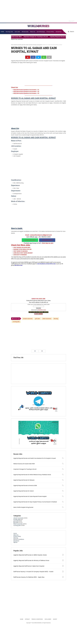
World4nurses (42, 310)
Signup (15, 542)
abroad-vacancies (17, 44)
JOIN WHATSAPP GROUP (30, 240)
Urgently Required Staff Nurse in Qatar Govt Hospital (28, 566)
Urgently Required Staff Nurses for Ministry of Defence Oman (31, 561)
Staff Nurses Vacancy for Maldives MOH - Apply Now (28, 577)
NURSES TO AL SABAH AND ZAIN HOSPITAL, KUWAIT (34, 49)
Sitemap (15, 538)
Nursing (34, 44)
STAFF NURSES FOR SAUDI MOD (21, 247)
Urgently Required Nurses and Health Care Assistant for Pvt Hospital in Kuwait (34, 458)
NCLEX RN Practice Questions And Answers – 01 (26, 90)
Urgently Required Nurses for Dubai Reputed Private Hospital (29, 497)
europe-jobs (16, 520)
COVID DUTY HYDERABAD (20, 255)
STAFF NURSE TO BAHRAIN (20, 251)
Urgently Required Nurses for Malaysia (23, 480)
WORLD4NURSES (38, 26)
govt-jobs (16, 521)
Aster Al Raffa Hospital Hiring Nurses (23, 507)
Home (12, 44)
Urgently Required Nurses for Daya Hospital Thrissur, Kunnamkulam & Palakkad (35, 502)
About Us (15, 535)
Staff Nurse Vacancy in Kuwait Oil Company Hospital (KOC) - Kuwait (33, 572)
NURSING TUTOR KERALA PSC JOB (22, 249)
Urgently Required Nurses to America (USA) (25, 486)
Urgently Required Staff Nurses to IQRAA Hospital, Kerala (30, 555)
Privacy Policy (17, 536)
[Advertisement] (38, 11)
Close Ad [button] (71, 21)
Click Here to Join (47, 243)
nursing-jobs (39, 44)
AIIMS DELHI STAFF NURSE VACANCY (23, 253)
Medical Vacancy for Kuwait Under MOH (12, 36)
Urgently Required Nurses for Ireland (23, 491)
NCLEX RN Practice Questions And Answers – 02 (26, 92)
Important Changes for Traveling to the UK (37, 36)
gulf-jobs (23, 44)
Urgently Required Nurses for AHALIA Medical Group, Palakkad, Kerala (32, 475)
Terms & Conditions (18, 539)
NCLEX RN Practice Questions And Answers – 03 (26, 93)
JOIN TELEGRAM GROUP (47, 240)
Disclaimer (59, 31)
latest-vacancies (29, 44)
